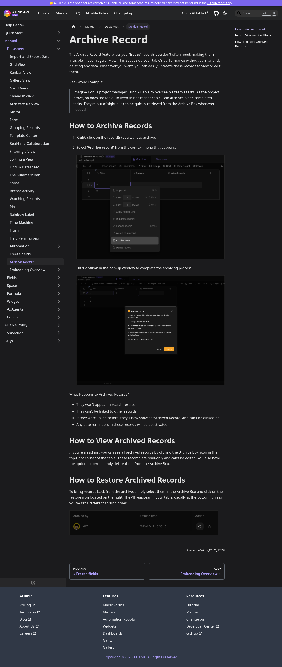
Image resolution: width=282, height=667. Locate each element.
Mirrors (109, 612)
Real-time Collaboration (29, 143)
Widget (13, 301)
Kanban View (20, 72)
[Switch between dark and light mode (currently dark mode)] (224, 13)
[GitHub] (216, 13)
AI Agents (15, 309)
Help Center (14, 25)
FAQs (8, 340)
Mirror (15, 111)
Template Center (24, 135)
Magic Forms (113, 605)
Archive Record (22, 261)
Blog (25, 619)
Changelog (123, 13)
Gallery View (20, 80)
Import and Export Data (29, 56)
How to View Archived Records (255, 35)
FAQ (77, 13)
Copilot (13, 317)
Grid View (18, 64)
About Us (29, 626)
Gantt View (19, 88)
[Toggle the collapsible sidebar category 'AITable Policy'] (59, 325)
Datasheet (15, 48)
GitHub (194, 633)
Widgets (109, 626)
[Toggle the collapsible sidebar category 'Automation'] (59, 246)
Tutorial (44, 13)
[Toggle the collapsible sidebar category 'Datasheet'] (59, 48)
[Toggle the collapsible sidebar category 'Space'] (59, 285)
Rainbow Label (22, 214)
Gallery (109, 647)
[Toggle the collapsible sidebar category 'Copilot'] (59, 317)
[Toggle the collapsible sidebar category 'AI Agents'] (59, 309)
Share (14, 183)
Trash (14, 230)
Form (14, 119)
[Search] (256, 13)
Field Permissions (24, 238)
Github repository (219, 3)
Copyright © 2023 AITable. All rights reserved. (141, 657)
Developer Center (202, 626)
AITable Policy (97, 13)
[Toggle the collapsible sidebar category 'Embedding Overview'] (59, 269)
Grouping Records (25, 127)
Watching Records (25, 198)
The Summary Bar (25, 175)
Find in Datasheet (24, 167)
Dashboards (113, 633)
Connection (13, 333)
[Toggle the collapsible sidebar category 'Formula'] (59, 293)
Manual (62, 13)
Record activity (22, 190)
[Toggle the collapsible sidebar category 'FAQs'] (59, 340)
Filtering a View (22, 151)
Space (12, 285)
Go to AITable (195, 13)
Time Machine (21, 222)
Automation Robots (119, 619)
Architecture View (24, 104)
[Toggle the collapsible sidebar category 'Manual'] (59, 40)
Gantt (107, 640)
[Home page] (73, 26)
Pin (12, 206)
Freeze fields (20, 254)
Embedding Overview (27, 269)
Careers (28, 633)
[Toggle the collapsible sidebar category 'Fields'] (59, 277)
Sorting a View (22, 159)
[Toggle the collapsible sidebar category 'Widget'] (59, 301)
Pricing (27, 605)
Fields (12, 277)
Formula (14, 293)
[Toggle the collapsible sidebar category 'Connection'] (59, 332)
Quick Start (13, 32)
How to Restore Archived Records (251, 44)
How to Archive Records (250, 29)
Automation (20, 246)
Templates (30, 612)
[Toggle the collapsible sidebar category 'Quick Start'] (59, 32)
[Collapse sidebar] (33, 582)
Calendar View (22, 96)
